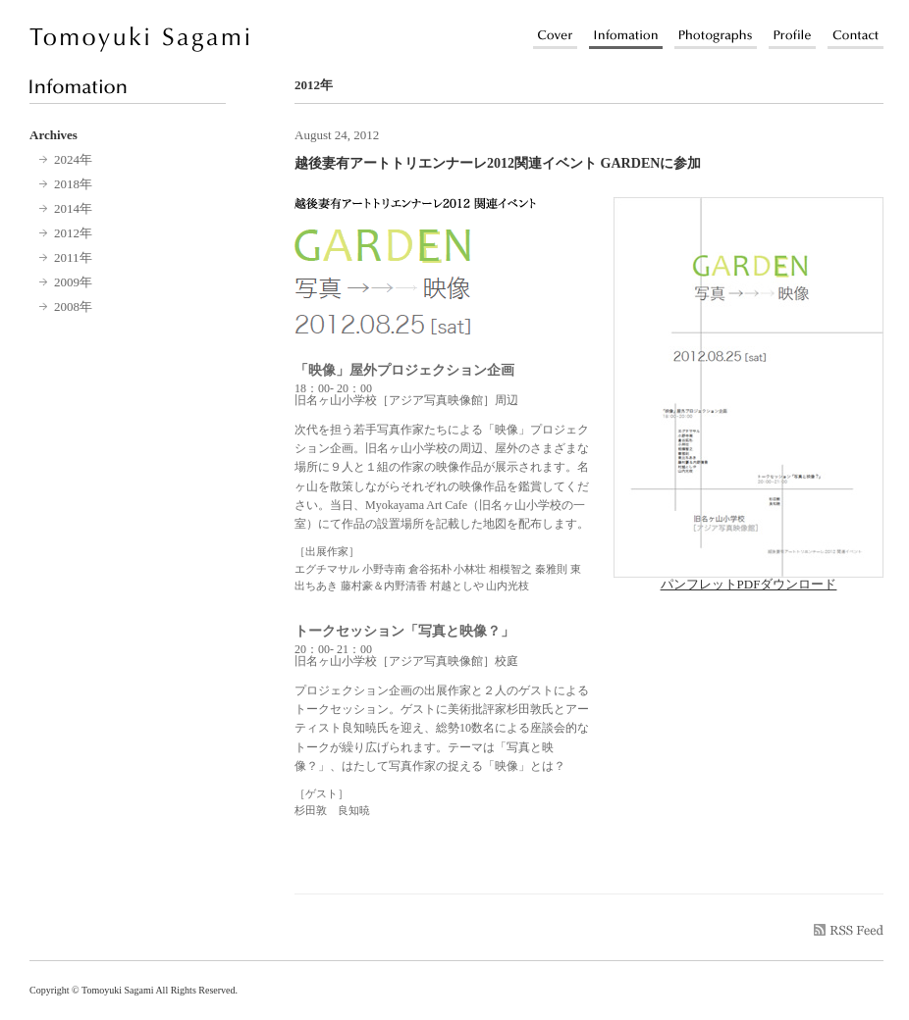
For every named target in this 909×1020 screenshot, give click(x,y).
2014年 (73, 208)
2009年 (73, 282)
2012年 (73, 233)
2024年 (73, 159)
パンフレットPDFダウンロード (748, 577)
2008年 (73, 306)
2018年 (73, 184)
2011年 (73, 257)
